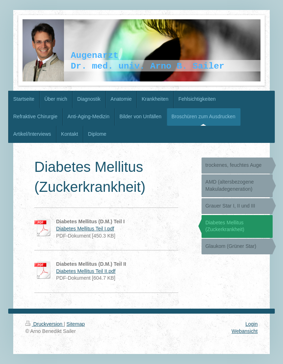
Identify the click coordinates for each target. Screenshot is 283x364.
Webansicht (245, 331)
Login (251, 324)
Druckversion (44, 324)
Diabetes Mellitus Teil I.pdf (85, 228)
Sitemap (75, 324)
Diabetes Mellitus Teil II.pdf (85, 271)
